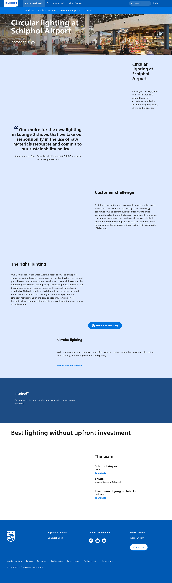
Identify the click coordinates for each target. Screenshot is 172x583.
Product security (90, 561)
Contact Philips (55, 538)
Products (29, 10)
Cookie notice (57, 561)
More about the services (71, 365)
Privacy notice (73, 561)
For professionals (34, 3)
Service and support (70, 10)
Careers (29, 561)
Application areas (47, 10)
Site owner (42, 561)
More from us (75, 3)
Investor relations (14, 561)
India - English (137, 538)
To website (100, 473)
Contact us (138, 547)
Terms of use (107, 561)
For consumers (55, 3)
